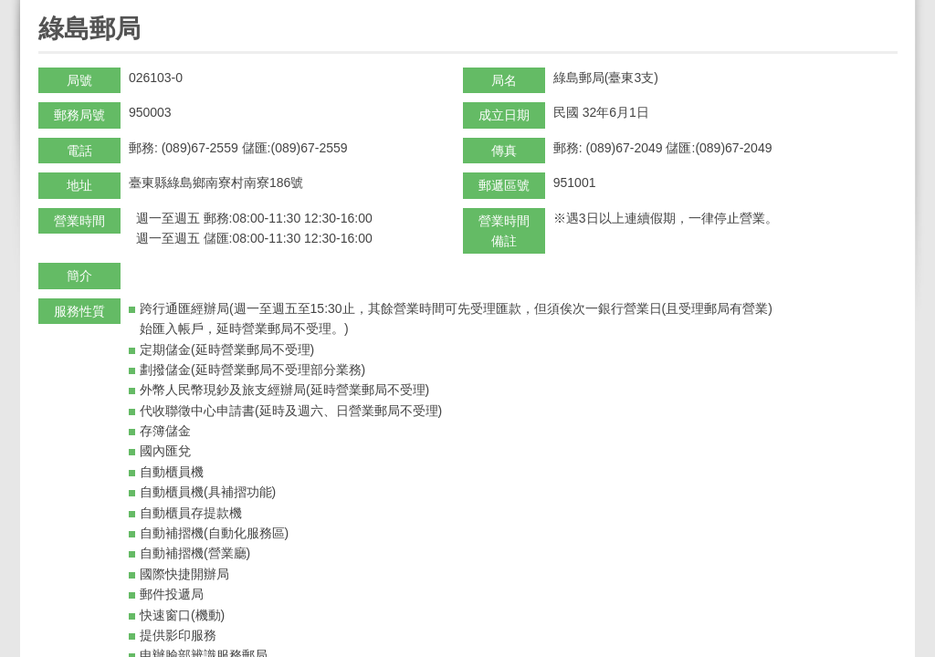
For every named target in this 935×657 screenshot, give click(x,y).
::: (44, 8)
